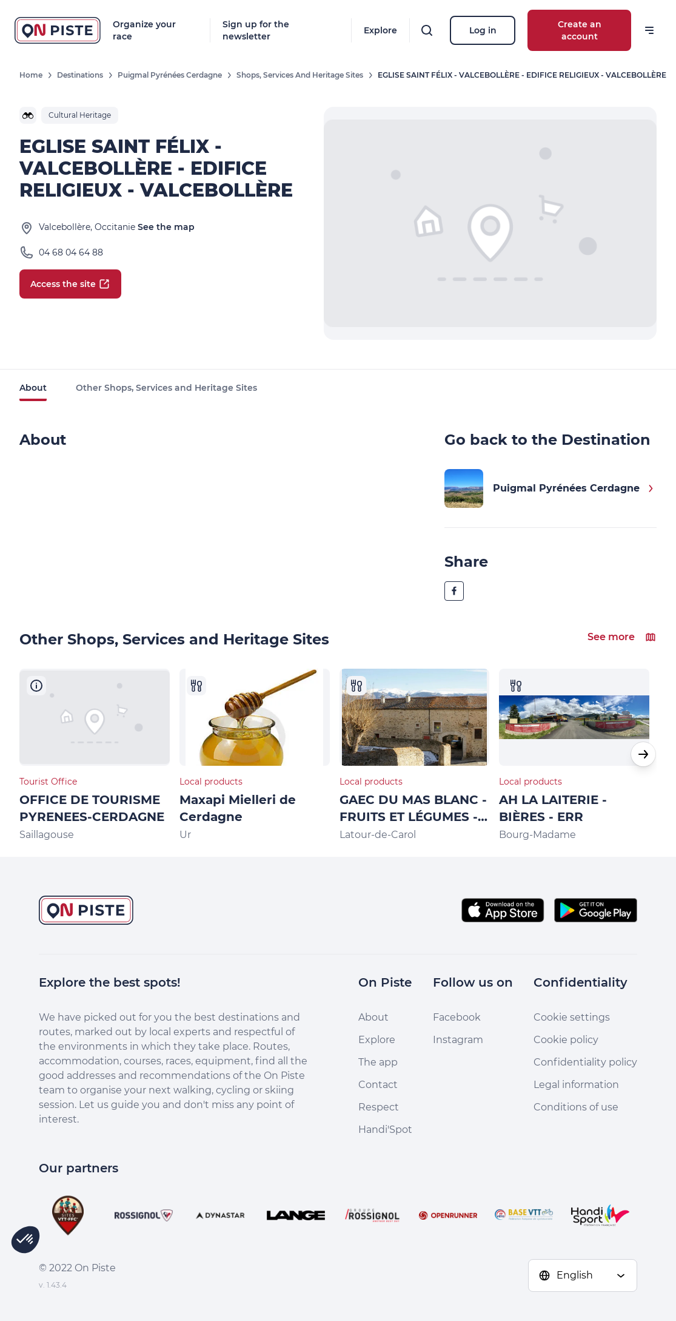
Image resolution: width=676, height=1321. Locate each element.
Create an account (579, 30)
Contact (378, 1084)
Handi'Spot (385, 1129)
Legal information (576, 1084)
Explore (380, 30)
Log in (483, 30)
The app (378, 1062)
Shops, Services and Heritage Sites (299, 74)
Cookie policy (566, 1040)
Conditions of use (576, 1107)
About (33, 387)
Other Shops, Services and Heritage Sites (166, 387)
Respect (378, 1107)
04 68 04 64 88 (71, 252)
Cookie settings (572, 1017)
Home (30, 74)
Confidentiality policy (585, 1062)
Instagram (458, 1040)
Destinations (80, 74)
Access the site (70, 284)
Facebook (457, 1017)
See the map (166, 226)
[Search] (427, 30)
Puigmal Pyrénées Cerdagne (170, 74)
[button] (643, 754)
